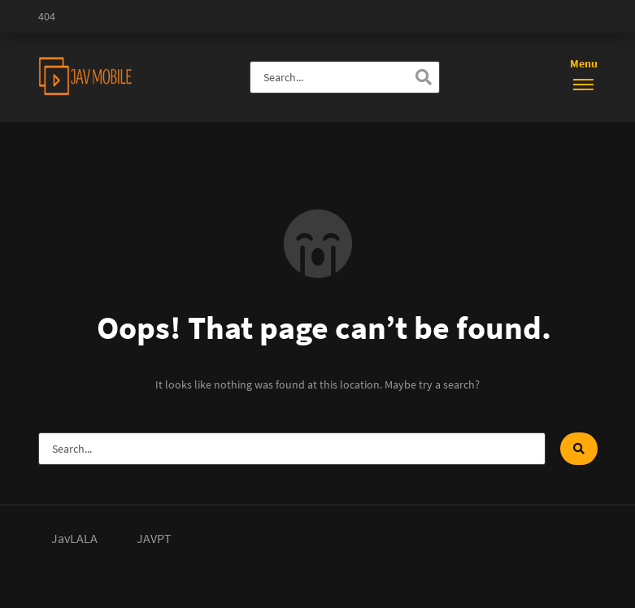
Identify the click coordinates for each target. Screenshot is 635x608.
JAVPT (154, 538)
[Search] (423, 77)
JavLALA (74, 538)
